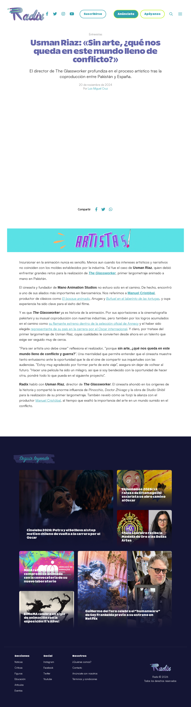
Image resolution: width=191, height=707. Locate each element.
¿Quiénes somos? (81, 661)
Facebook (48, 667)
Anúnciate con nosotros (85, 673)
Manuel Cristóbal (48, 400)
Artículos (19, 684)
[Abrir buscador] (171, 14)
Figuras (19, 673)
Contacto (77, 667)
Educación (20, 679)
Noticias (19, 661)
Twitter (46, 673)
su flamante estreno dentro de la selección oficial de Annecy (94, 323)
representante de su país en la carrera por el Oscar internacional (79, 329)
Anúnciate (126, 14)
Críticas (19, 667)
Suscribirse (93, 14)
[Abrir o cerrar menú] (180, 14)
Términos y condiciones (84, 679)
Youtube (47, 679)
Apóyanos (152, 14)
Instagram (48, 661)
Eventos (19, 690)
